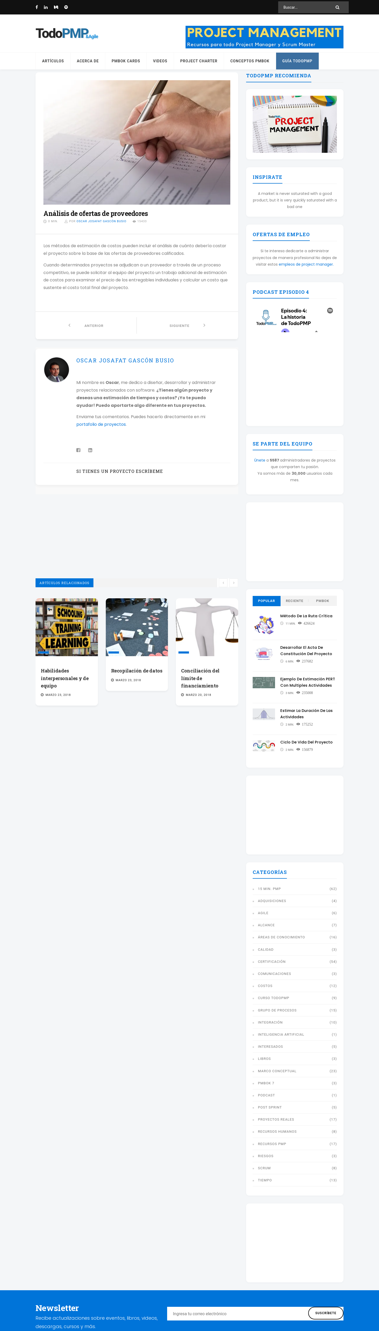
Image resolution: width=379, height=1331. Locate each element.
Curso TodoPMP (273, 998)
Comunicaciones (274, 974)
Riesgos (265, 1156)
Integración (270, 1022)
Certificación (272, 962)
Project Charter (198, 61)
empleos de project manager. (306, 264)
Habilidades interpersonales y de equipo (64, 678)
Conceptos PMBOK (249, 61)
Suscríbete (325, 1313)
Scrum (264, 1168)
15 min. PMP (269, 889)
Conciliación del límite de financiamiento (200, 678)
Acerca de (88, 61)
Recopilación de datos (136, 670)
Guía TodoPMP (297, 61)
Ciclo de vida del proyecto (307, 742)
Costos (265, 986)
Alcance (266, 925)
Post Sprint (270, 1107)
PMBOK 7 (266, 1083)
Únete (259, 460)
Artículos (53, 61)
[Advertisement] (137, 541)
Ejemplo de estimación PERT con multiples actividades (303, 685)
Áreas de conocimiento (281, 937)
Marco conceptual (277, 1071)
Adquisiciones (272, 901)
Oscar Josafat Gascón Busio (102, 221)
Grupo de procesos (277, 1010)
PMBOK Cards (126, 61)
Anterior (86, 325)
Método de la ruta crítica (307, 616)
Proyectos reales (276, 1119)
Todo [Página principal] (62, 33)
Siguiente (187, 325)
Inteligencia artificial (281, 1034)
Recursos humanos (277, 1131)
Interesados (270, 1047)
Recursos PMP (272, 1144)
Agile (263, 913)
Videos (160, 61)
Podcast (266, 1095)
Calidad (266, 950)
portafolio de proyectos (101, 424)
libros (264, 1059)
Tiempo (265, 1180)
